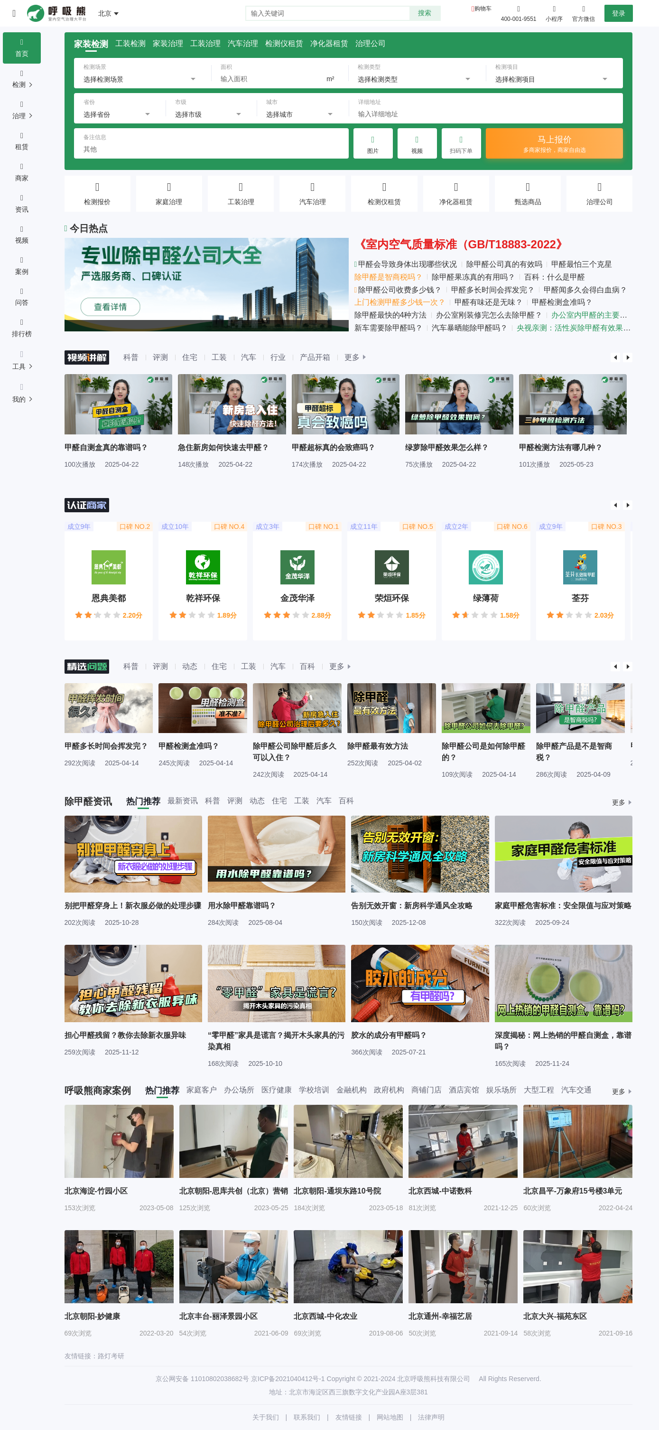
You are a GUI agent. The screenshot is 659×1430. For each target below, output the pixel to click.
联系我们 (307, 1417)
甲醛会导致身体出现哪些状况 (405, 264)
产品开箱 (315, 357)
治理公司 (370, 43)
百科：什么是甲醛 (554, 277)
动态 (189, 666)
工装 (219, 357)
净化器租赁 (329, 43)
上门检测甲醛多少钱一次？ (400, 302)
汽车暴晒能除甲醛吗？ (470, 328)
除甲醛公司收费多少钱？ (398, 290)
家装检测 (91, 44)
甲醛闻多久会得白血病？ (585, 290)
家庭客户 (201, 1090)
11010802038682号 (220, 1379)
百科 (307, 666)
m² (330, 79)
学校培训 (314, 1090)
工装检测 (130, 43)
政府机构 (389, 1090)
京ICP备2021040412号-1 (288, 1379)
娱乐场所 (501, 1090)
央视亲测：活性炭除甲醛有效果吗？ (577, 328)
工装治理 (205, 43)
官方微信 (583, 13)
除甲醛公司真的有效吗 (504, 264)
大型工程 (539, 1090)
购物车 (483, 8)
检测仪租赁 (284, 43)
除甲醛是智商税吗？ (388, 277)
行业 (278, 357)
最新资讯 (182, 801)
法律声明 (431, 1417)
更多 (352, 357)
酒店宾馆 (464, 1090)
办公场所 (239, 1090)
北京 (104, 13)
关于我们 (265, 1417)
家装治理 (168, 43)
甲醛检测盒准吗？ (562, 302)
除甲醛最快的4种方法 (390, 315)
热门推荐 (143, 801)
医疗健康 (276, 1090)
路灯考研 (111, 1356)
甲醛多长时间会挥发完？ (493, 290)
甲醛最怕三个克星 (581, 264)
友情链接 (348, 1417)
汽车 (248, 357)
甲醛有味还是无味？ (489, 302)
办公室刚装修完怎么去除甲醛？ (489, 315)
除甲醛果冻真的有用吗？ (473, 277)
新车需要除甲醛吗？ (388, 328)
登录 (618, 13)
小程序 (554, 13)
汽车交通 (576, 1090)
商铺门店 (426, 1090)
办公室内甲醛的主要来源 (593, 315)
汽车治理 (243, 43)
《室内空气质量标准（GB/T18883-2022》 (460, 244)
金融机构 (351, 1090)
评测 (160, 357)
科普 (131, 357)
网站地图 (390, 1417)
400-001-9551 (519, 19)
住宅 (189, 357)
